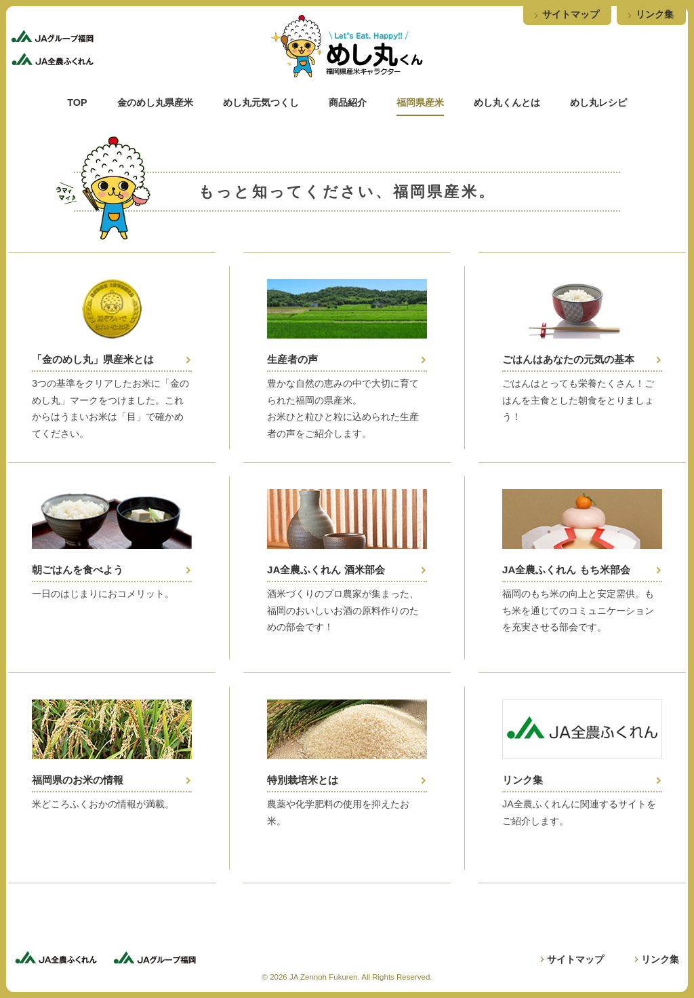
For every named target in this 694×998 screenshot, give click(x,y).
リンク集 (655, 14)
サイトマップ (570, 14)
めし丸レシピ (598, 102)
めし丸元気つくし (261, 102)
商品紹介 (348, 102)
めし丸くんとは (507, 102)
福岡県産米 (420, 102)
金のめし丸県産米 (155, 102)
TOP (77, 102)
